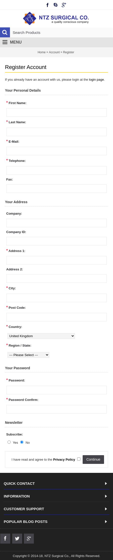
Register (68, 52)
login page (96, 79)
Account (54, 52)
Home (42, 52)
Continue (93, 459)
